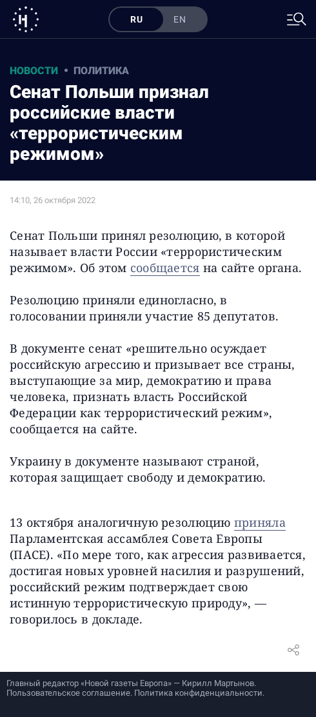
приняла (260, 522)
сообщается (165, 267)
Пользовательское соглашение (68, 693)
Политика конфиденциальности (198, 693)
